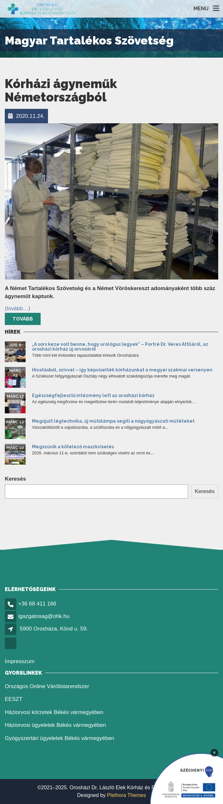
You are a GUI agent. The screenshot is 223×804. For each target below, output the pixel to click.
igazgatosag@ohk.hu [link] (43, 616)
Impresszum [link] (20, 661)
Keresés (15, 479)
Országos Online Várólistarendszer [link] (47, 686)
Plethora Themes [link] (126, 795)
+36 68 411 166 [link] (37, 604)
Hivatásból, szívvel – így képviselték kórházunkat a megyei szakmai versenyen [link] (122, 369)
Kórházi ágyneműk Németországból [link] (61, 90)
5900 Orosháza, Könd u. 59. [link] (54, 629)
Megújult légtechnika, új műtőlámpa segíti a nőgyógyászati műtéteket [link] (113, 421)
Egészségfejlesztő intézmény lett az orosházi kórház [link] (93, 395)
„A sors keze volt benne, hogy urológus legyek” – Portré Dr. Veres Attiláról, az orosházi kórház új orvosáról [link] (120, 347)
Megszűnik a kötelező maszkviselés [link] (73, 446)
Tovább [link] (22, 319)
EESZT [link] (13, 699)
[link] (42, 9)
